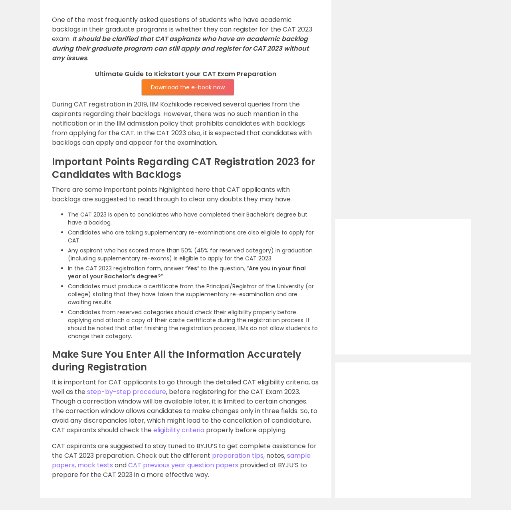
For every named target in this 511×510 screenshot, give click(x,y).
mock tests (95, 465)
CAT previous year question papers (183, 465)
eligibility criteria (179, 430)
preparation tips (237, 455)
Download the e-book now (188, 87)
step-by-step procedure (126, 391)
